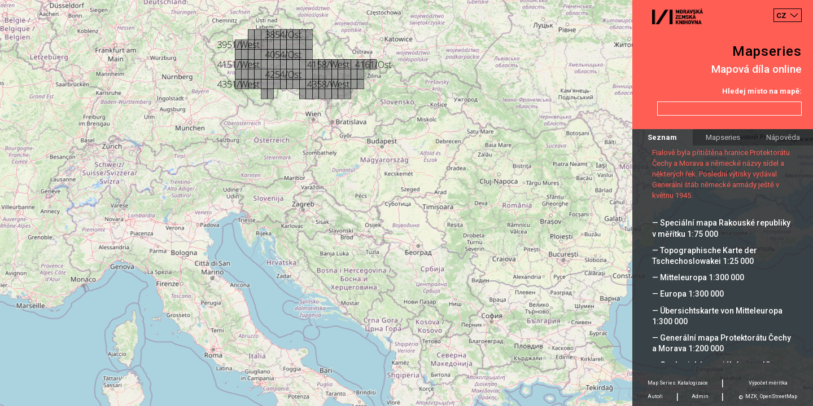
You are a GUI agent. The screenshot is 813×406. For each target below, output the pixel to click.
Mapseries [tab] (723, 137)
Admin (700, 396)
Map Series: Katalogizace (678, 383)
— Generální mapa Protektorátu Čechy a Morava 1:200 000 (721, 343)
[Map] (406, 203)
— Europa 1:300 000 (688, 293)
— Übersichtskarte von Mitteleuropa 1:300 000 (717, 316)
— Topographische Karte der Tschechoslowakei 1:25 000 (704, 256)
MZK (751, 396)
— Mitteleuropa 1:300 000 (698, 277)
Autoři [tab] (655, 396)
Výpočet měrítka (768, 383)
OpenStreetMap (778, 396)
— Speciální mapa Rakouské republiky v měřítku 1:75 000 (721, 228)
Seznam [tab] (662, 137)
